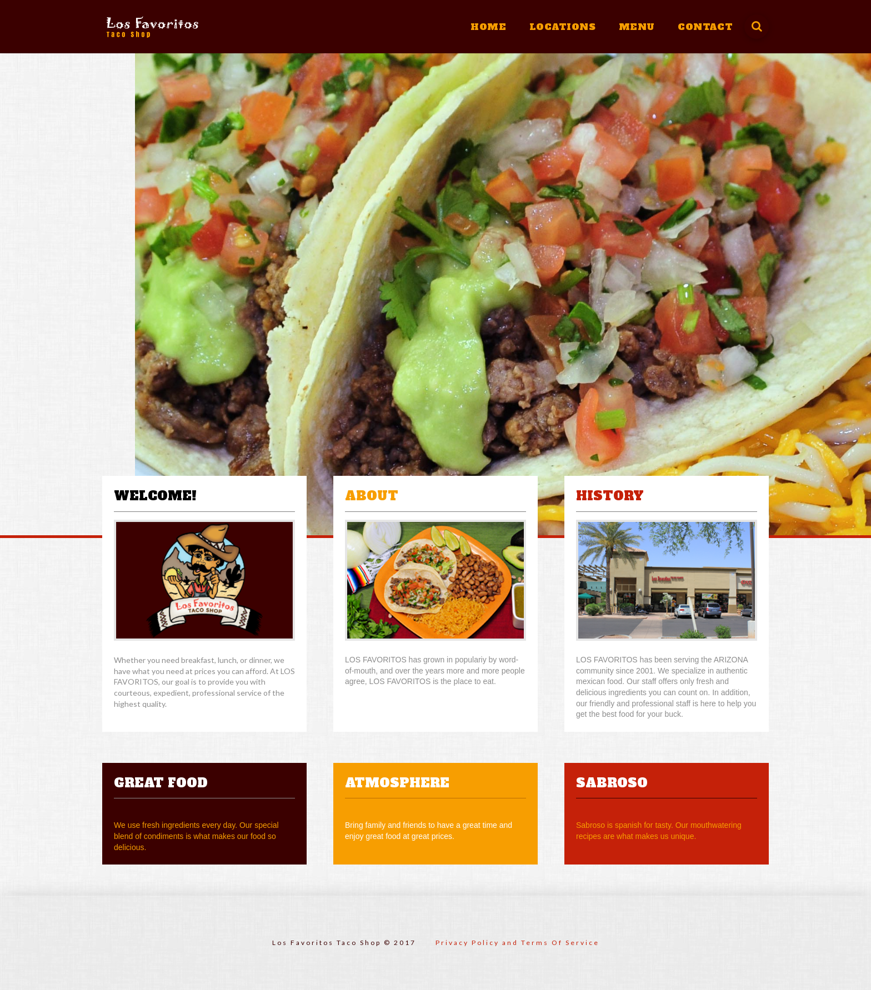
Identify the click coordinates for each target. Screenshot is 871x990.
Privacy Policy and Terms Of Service (517, 942)
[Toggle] (756, 26)
